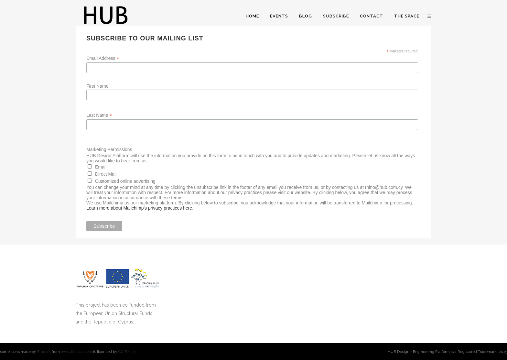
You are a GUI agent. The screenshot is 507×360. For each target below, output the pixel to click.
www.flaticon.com (76, 351)
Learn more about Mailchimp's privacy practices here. (139, 208)
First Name (97, 86)
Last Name (99, 115)
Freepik (44, 351)
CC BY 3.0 (127, 351)
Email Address (102, 58)
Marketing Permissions (109, 149)
